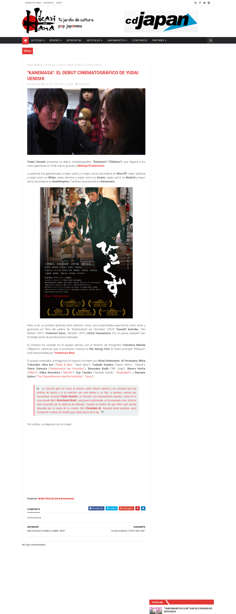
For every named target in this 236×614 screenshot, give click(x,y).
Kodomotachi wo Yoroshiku (77, 367)
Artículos (93, 40)
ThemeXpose (80, 609)
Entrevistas (74, 40)
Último (169, 108)
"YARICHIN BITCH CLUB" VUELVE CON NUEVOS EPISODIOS (188, 69)
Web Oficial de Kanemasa (56, 497)
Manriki (76, 371)
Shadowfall (132, 371)
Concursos (139, 40)
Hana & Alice (73, 363)
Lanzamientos (116, 40)
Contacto (48, 3)
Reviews (54, 40)
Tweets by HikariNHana (167, 127)
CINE (38, 84)
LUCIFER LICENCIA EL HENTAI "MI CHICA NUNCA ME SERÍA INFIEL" (189, 82)
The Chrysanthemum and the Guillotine (71, 375)
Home (30, 65)
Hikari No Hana (33, 3)
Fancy (99, 375)
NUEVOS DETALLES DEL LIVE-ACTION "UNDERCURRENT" (188, 95)
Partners (158, 40)
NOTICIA (38, 65)
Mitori (41, 371)
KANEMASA (84, 84)
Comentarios (199, 108)
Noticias (36, 40)
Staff (59, 3)
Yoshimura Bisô (64, 351)
